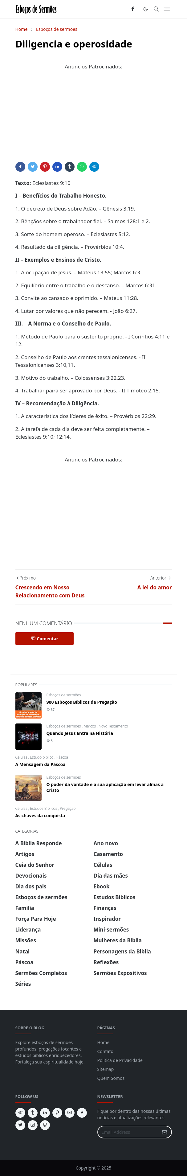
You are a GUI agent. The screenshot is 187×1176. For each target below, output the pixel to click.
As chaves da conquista (40, 815)
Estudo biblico (42, 757)
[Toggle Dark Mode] (145, 9)
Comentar (45, 638)
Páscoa (62, 757)
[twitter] (20, 1125)
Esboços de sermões (64, 695)
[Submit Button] (164, 1132)
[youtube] (70, 1113)
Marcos (90, 726)
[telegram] (20, 1113)
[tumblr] (33, 1113)
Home (103, 1042)
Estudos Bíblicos (44, 808)
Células (21, 757)
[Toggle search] (156, 8)
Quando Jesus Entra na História (80, 733)
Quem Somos (111, 1078)
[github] (45, 1125)
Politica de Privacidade (120, 1060)
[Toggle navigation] (167, 9)
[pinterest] (57, 1113)
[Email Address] (128, 1132)
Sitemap (105, 1069)
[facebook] (133, 9)
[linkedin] (45, 1113)
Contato (105, 1051)
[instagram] (33, 1125)
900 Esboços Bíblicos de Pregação (82, 702)
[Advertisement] (93, 119)
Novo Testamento (113, 726)
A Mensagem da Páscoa (40, 764)
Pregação (67, 808)
